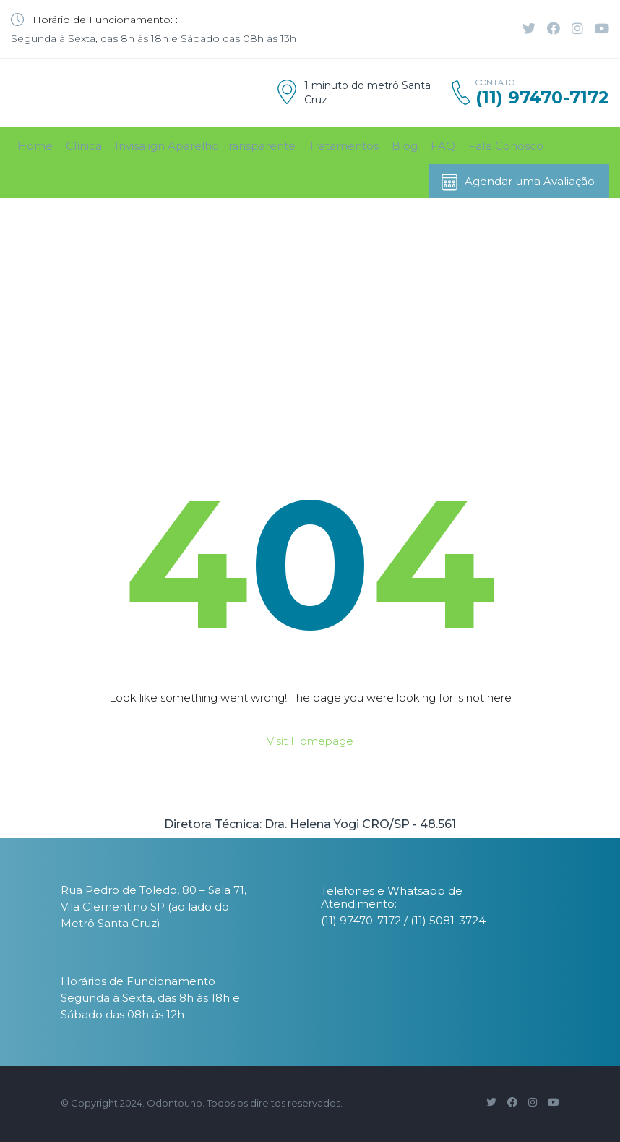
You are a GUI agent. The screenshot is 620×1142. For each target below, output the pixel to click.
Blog (405, 146)
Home (35, 146)
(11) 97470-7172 (542, 97)
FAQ (443, 146)
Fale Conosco (505, 146)
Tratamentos (344, 146)
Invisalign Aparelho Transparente (205, 146)
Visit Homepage (310, 741)
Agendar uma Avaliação (517, 182)
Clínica (84, 146)
